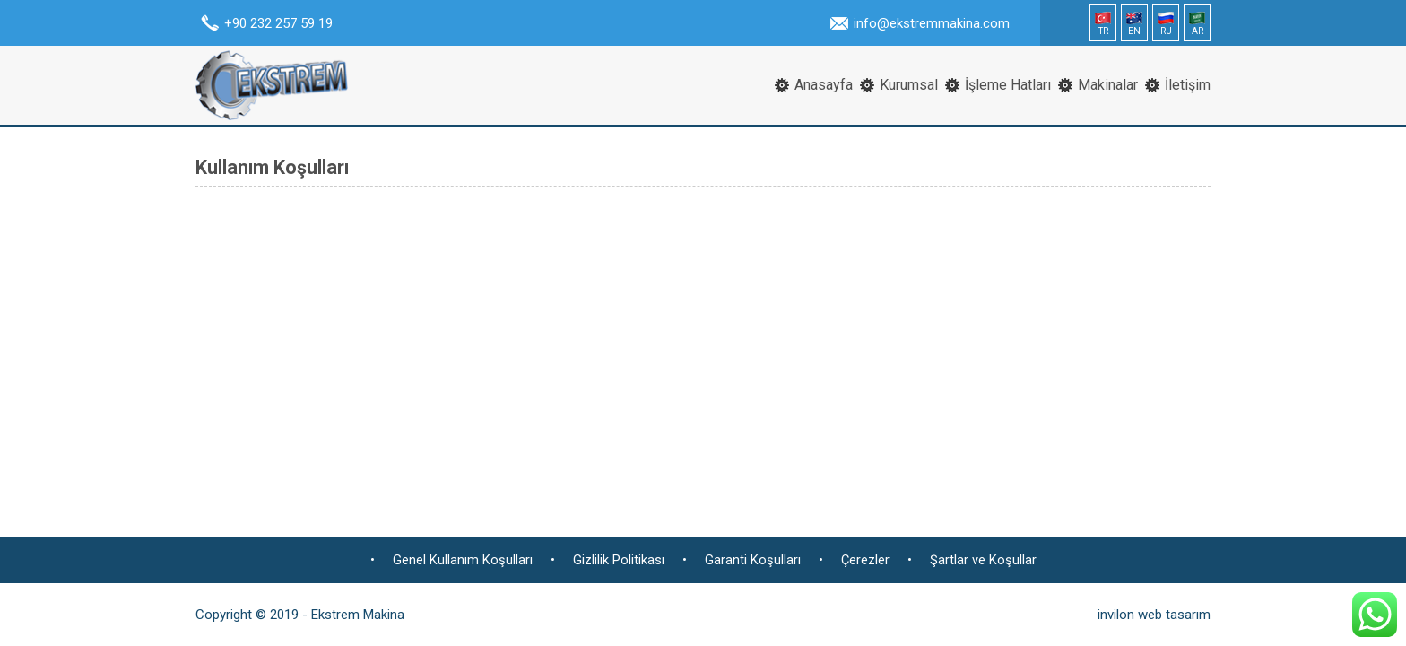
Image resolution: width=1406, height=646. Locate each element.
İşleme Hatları (1008, 84)
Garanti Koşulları (753, 560)
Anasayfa (823, 84)
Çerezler (865, 560)
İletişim (1188, 84)
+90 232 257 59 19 (278, 23)
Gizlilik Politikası (618, 560)
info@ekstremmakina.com (932, 23)
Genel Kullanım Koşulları (463, 560)
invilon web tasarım (1154, 615)
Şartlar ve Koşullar (983, 560)
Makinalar (1108, 84)
